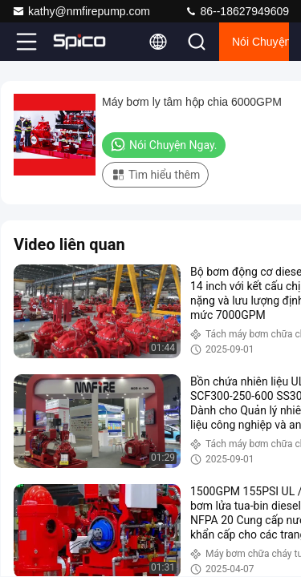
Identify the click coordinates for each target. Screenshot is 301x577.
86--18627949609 (237, 11)
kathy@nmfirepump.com (81, 11)
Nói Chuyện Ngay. (260, 41)
